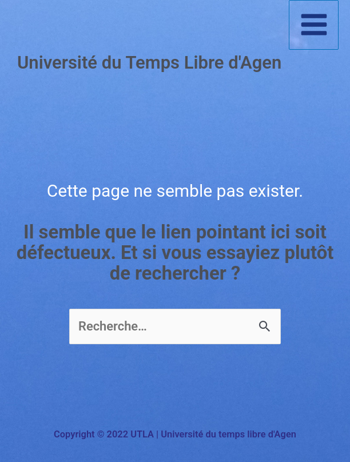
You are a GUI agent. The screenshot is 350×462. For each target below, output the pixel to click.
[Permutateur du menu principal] (314, 25)
